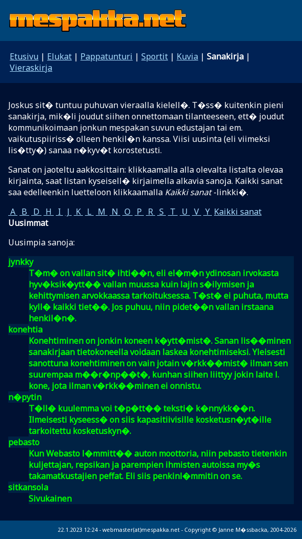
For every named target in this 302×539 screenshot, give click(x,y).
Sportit (154, 56)
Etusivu (24, 56)
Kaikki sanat (238, 211)
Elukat (59, 56)
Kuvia (187, 56)
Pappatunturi (106, 56)
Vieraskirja (31, 67)
